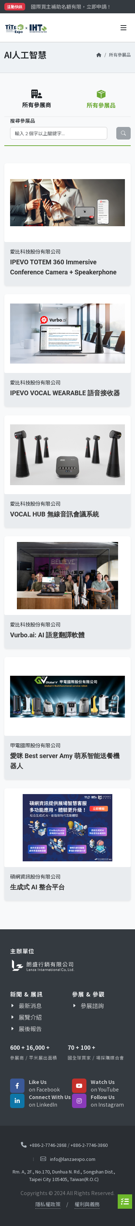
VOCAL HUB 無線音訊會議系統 (54, 514)
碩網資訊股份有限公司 (35, 876)
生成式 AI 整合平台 (37, 887)
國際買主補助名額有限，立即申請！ (71, 6)
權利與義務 (87, 1204)
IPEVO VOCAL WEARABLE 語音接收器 (65, 393)
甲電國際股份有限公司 (35, 745)
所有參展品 (120, 54)
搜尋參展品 (22, 120)
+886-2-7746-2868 (48, 1144)
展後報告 (30, 1028)
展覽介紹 (30, 1017)
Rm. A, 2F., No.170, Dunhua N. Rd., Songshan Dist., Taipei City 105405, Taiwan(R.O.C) (64, 1175)
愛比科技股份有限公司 (35, 251)
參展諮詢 (92, 1005)
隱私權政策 (47, 1204)
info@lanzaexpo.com (72, 1159)
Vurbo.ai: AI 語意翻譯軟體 (47, 635)
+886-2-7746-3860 (89, 1144)
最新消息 (30, 1005)
